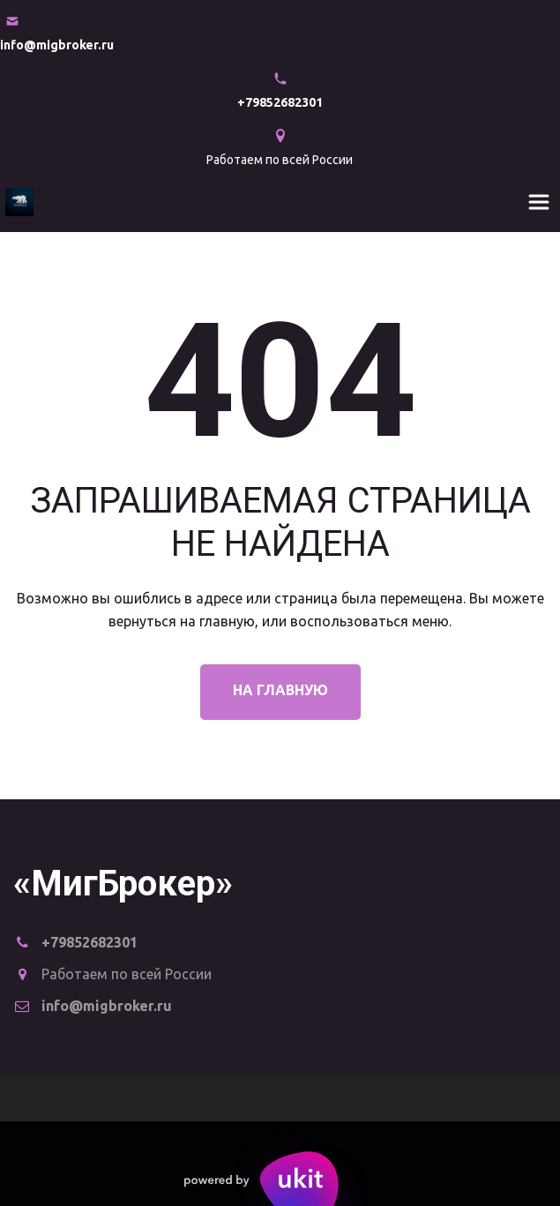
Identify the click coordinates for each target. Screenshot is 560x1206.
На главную (280, 690)
